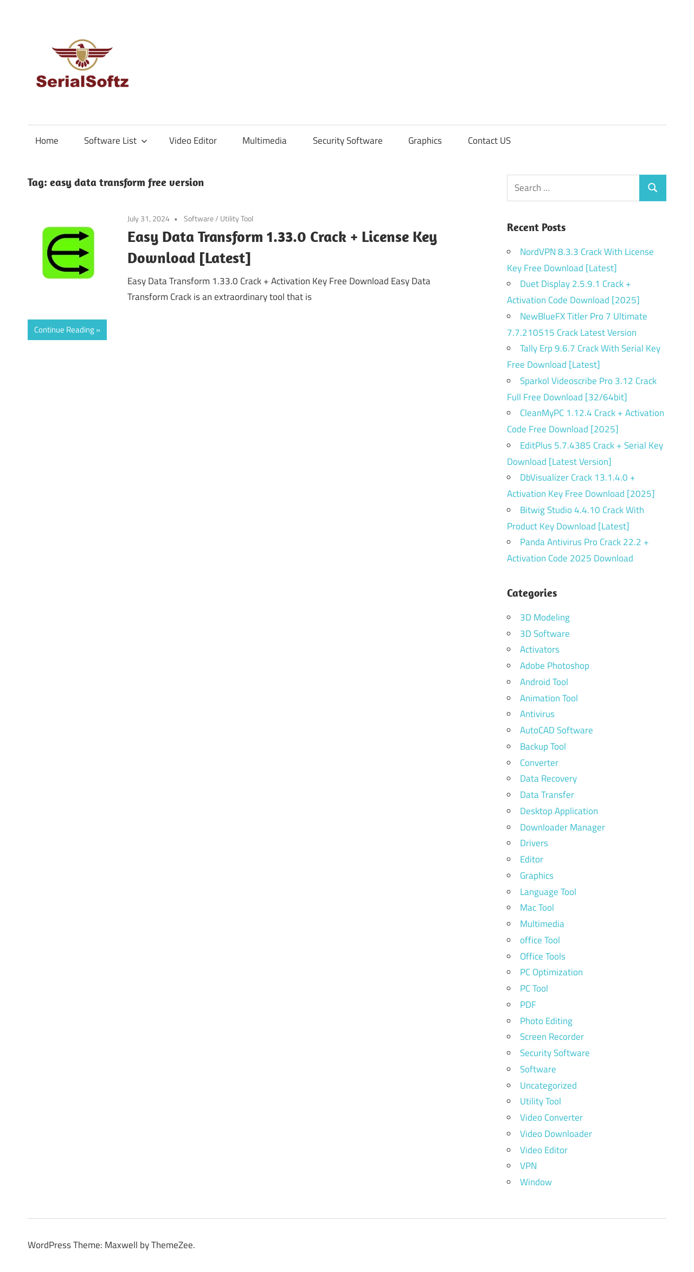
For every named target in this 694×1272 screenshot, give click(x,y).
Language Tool (548, 892)
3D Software (545, 634)
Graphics (425, 140)
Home (47, 140)
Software (199, 218)
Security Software (348, 140)
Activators (540, 649)
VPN (528, 1166)
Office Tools (543, 956)
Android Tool (544, 682)
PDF (528, 1005)
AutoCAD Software (556, 730)
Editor (531, 859)
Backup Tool (543, 746)
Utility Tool (236, 218)
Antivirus (537, 714)
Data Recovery (548, 778)
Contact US (489, 140)
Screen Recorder (552, 1037)
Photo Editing (546, 1021)
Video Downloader (556, 1134)
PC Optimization (551, 972)
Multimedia (264, 140)
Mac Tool (537, 907)
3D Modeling (545, 617)
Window (536, 1182)
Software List (115, 140)
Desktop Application (559, 811)
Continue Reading (64, 329)
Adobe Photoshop (554, 666)
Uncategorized (548, 1085)
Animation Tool (549, 698)
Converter (539, 763)
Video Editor (193, 140)
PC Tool (534, 988)
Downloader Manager (562, 827)
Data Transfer (547, 795)
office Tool (540, 940)
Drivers (534, 843)
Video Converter (551, 1117)
